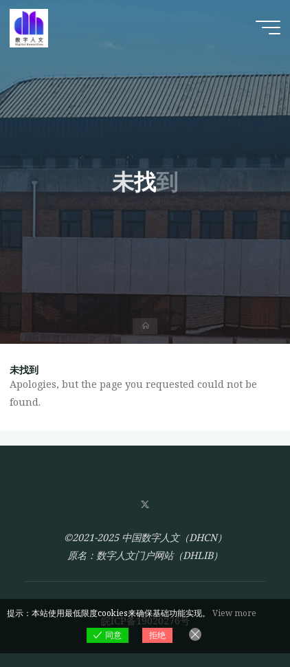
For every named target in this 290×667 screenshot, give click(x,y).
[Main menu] (268, 27)
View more (234, 613)
